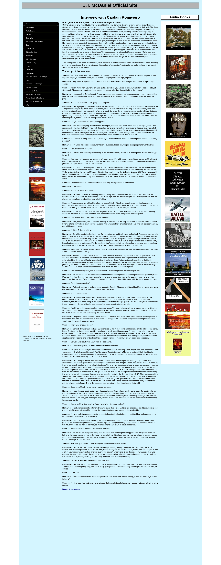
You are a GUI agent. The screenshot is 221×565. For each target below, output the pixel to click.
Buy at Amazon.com (71, 489)
